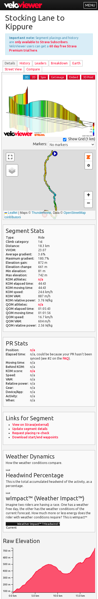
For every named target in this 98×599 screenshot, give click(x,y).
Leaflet (10, 213)
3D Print (88, 77)
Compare (33, 69)
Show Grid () (79, 139)
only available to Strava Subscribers (41, 42)
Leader (40, 63)
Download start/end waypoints (35, 437)
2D (34, 77)
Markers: (40, 144)
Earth (76, 63)
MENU (90, 5)
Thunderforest (41, 213)
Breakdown (59, 63)
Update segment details (30, 428)
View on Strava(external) (30, 424)
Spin (43, 77)
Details (10, 63)
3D (26, 77)
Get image (57, 77)
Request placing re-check (30, 433)
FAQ (66, 358)
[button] (54, 153)
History (25, 63)
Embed (73, 77)
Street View (13, 69)
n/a (40, 279)
